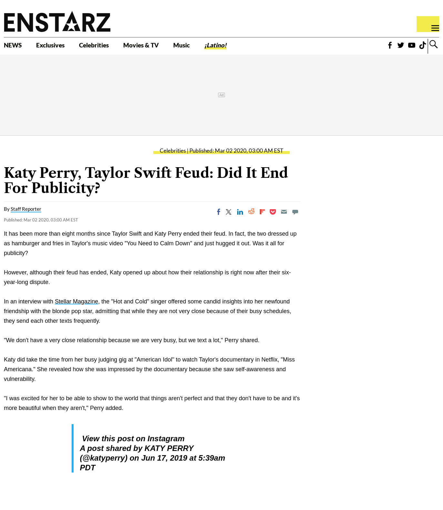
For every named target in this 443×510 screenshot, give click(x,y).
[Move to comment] (295, 218)
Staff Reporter (26, 216)
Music (217, 47)
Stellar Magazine (76, 308)
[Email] (284, 218)
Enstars (57, 21)
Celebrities (112, 47)
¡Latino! (256, 47)
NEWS (15, 47)
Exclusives (59, 47)
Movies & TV (169, 47)
